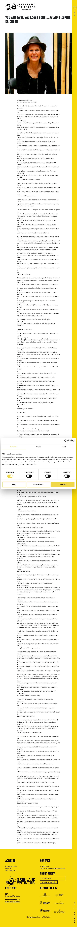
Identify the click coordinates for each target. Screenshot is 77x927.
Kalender (74, 917)
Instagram (8, 896)
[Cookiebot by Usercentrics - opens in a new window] (66, 441)
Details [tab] (38, 447)
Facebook (16, 896)
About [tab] (63, 447)
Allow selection (38, 484)
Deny (14, 484)
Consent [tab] (13, 447)
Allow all (63, 484)
